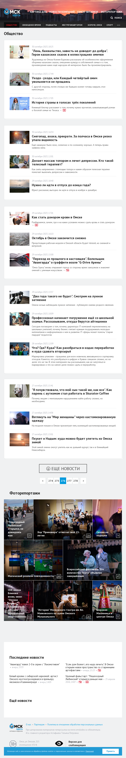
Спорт (109, 25)
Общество (11, 25)
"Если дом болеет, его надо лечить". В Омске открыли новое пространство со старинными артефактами (89, 667)
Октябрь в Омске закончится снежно (59, 238)
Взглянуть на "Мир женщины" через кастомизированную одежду (74, 419)
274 (50, 480)
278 (75, 480)
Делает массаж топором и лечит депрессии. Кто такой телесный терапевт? (72, 162)
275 (57, 480)
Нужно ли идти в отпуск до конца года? (62, 185)
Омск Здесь (12, 12)
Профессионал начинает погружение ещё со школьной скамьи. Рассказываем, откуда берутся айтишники (73, 320)
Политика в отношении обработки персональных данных (75, 724)
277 (69, 480)
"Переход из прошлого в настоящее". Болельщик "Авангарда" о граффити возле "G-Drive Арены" (68, 260)
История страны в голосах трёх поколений (64, 102)
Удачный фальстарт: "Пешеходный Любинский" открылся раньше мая (84, 678)
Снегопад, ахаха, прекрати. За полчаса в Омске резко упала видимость (72, 138)
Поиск (116, 17)
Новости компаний (62, 11)
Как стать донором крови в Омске (57, 217)
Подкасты (51, 25)
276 (63, 480)
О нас (28, 724)
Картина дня (38, 11)
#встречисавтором (72, 25)
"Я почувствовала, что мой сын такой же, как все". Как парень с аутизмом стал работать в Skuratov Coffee (72, 392)
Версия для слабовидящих (77, 743)
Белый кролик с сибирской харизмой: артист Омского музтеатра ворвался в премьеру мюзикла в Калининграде (34, 679)
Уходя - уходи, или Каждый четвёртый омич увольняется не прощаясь (64, 80)
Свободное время (31, 25)
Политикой (90, 751)
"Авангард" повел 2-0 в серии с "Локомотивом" (35, 664)
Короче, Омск (95, 25)
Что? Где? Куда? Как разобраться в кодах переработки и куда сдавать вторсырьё (73, 349)
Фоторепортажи (111, 11)
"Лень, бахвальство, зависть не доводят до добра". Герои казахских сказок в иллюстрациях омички (70, 53)
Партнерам (39, 724)
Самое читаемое (87, 11)
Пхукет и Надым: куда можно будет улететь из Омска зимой (72, 440)
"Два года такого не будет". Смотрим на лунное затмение (67, 298)
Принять (110, 751)
